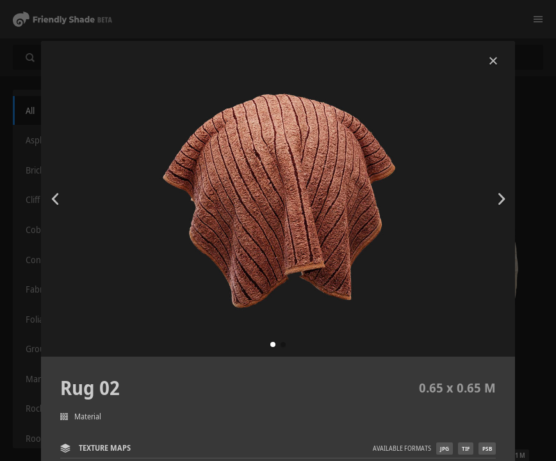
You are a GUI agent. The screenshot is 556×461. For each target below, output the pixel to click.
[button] (272, 344)
